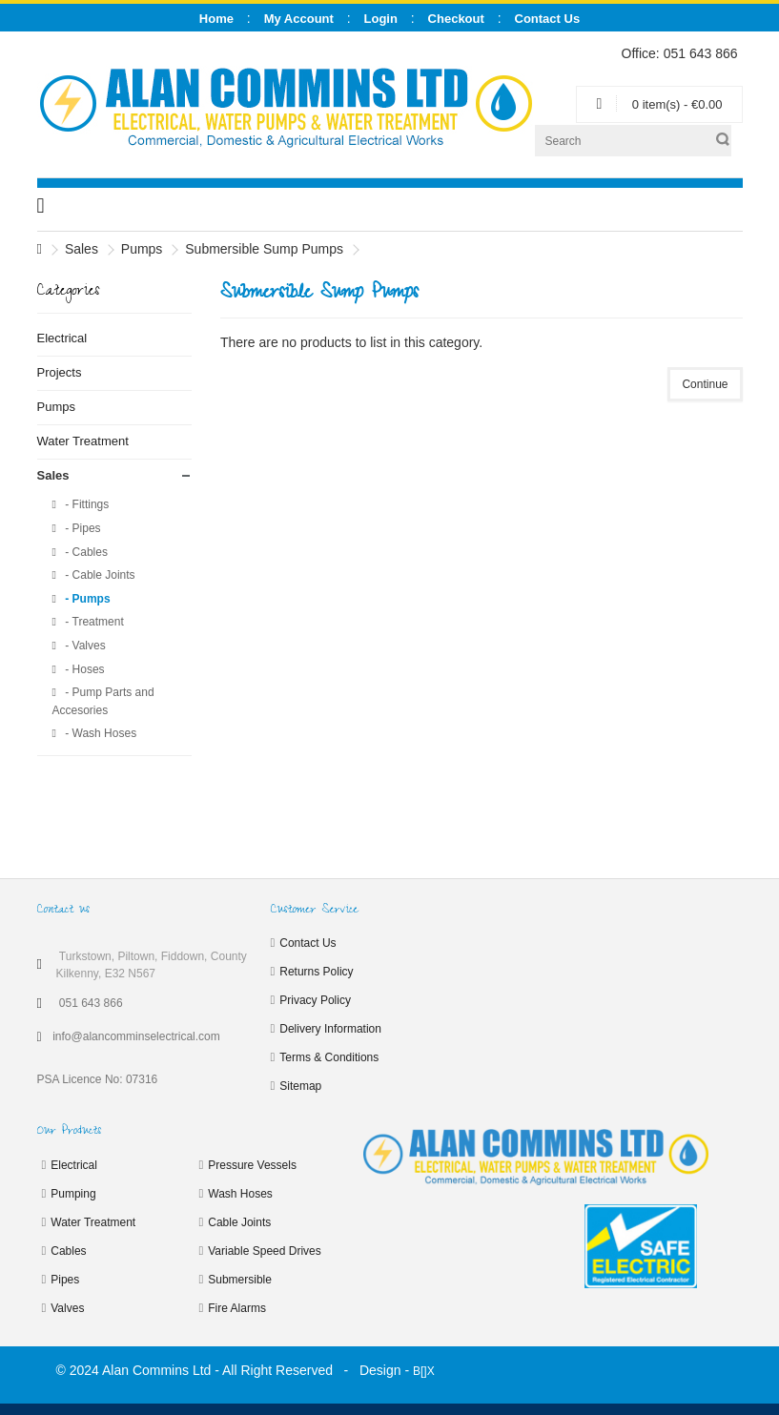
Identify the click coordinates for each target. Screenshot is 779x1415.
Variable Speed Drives (264, 1251)
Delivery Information (330, 1029)
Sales (81, 248)
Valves (67, 1308)
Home (216, 18)
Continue (705, 384)
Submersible (240, 1279)
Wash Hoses (240, 1193)
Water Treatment (83, 441)
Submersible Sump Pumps (264, 248)
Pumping (73, 1193)
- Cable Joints (98, 575)
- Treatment (93, 621)
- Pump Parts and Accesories (103, 701)
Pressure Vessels (252, 1165)
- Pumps (86, 598)
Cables (68, 1251)
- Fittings (85, 504)
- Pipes (81, 528)
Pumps (142, 248)
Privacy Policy (315, 1000)
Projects (59, 372)
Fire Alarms (237, 1308)
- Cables (85, 552)
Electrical (62, 338)
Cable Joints (239, 1222)
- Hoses (83, 669)
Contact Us (307, 943)
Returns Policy (316, 971)
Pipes (65, 1279)
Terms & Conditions (329, 1057)
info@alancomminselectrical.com (136, 1036)
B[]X (424, 1371)
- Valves (84, 645)
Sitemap (300, 1086)
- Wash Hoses (99, 733)
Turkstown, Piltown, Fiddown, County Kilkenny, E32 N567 (151, 965)
